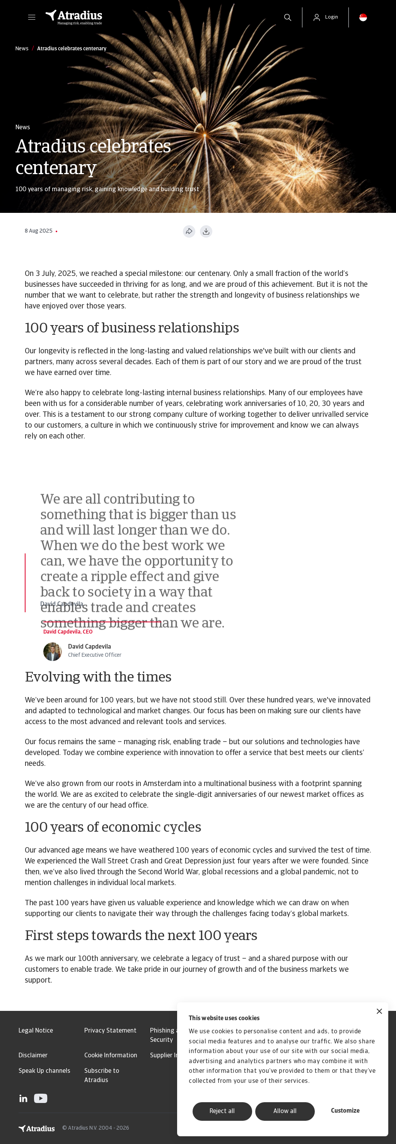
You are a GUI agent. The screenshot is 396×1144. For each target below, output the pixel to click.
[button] (32, 17)
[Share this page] (189, 231)
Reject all (222, 1111)
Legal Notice (36, 1031)
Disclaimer (33, 1056)
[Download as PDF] (206, 231)
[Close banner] (379, 1012)
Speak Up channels (44, 1071)
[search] (287, 17)
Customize (345, 1111)
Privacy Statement (110, 1031)
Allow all (285, 1111)
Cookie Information (110, 1056)
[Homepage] (156, 17)
